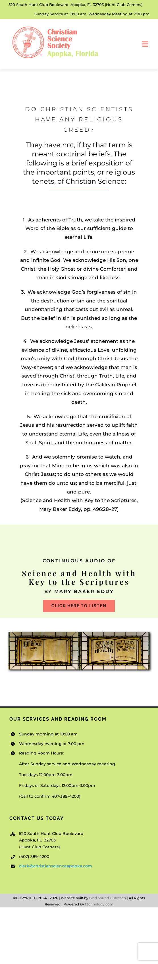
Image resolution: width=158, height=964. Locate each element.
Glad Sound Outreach (107, 898)
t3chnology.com (99, 904)
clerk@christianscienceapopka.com (55, 865)
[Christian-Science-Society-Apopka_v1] (54, 27)
